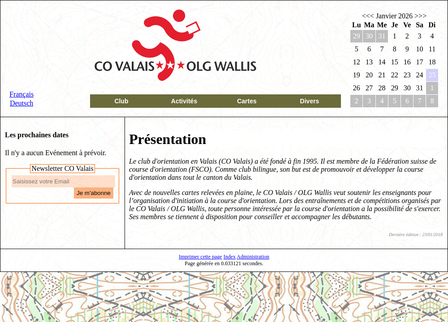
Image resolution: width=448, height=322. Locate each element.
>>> (420, 16)
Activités (184, 101)
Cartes (247, 101)
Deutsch (21, 103)
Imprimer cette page (200, 257)
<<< (368, 16)
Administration (253, 257)
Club (121, 101)
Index (230, 257)
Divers (309, 101)
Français (21, 94)
